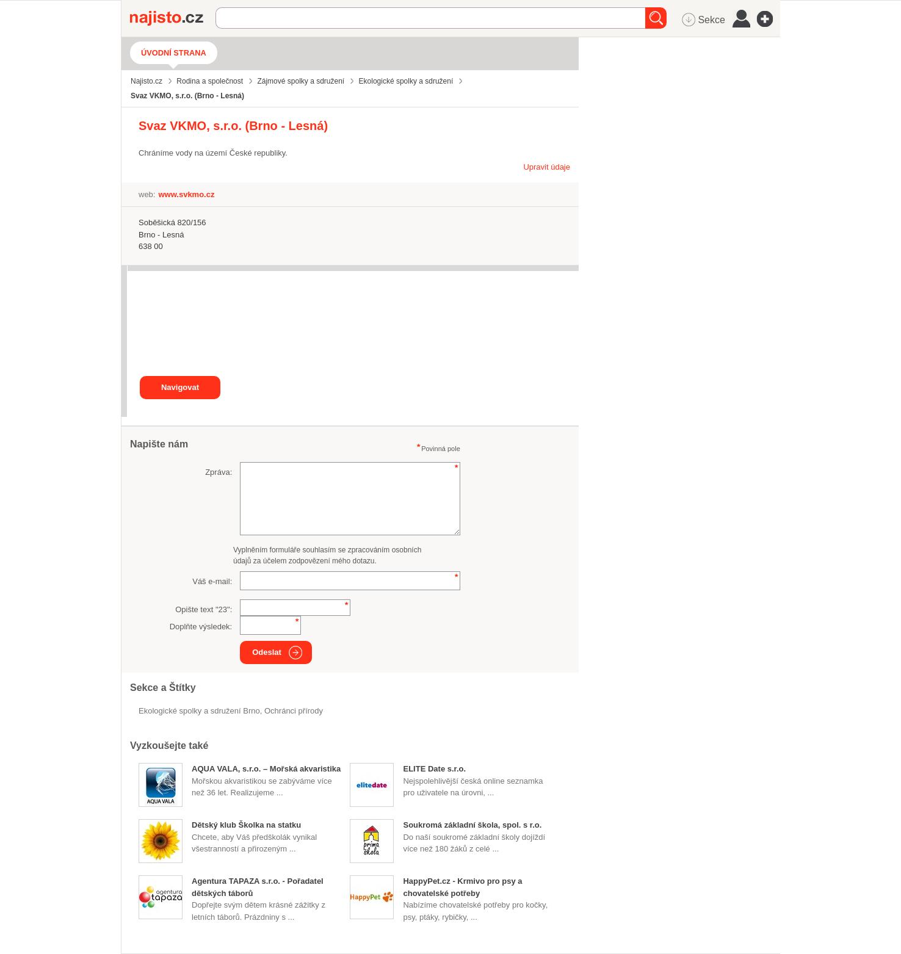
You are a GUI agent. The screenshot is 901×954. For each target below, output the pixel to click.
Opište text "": (203, 609)
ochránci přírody (293, 710)
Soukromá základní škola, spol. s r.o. (472, 824)
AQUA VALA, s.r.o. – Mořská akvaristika (266, 768)
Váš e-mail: (212, 581)
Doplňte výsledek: (201, 626)
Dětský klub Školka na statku (246, 824)
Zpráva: (218, 472)
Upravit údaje (546, 167)
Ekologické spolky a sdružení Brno (199, 710)
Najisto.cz (172, 18)
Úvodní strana (173, 52)
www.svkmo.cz (186, 194)
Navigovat (180, 387)
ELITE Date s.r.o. (434, 768)
